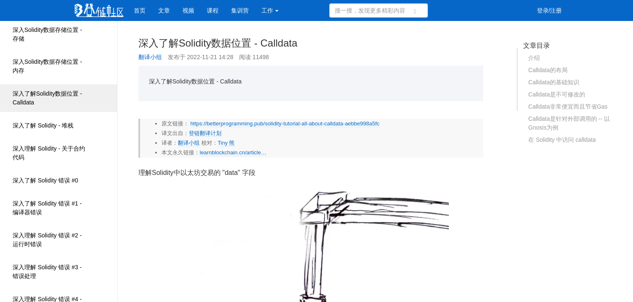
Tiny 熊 (226, 143)
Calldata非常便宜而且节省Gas (567, 106)
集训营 (240, 10)
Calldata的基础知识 (553, 82)
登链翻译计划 (205, 133)
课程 (213, 10)
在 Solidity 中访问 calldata (562, 139)
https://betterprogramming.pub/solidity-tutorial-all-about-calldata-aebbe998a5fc (285, 123)
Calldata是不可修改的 (556, 94)
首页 (140, 10)
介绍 (534, 58)
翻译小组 (150, 57)
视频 (188, 10)
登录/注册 (549, 10)
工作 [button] (270, 10)
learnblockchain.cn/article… (233, 152)
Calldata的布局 (547, 70)
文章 (164, 10)
